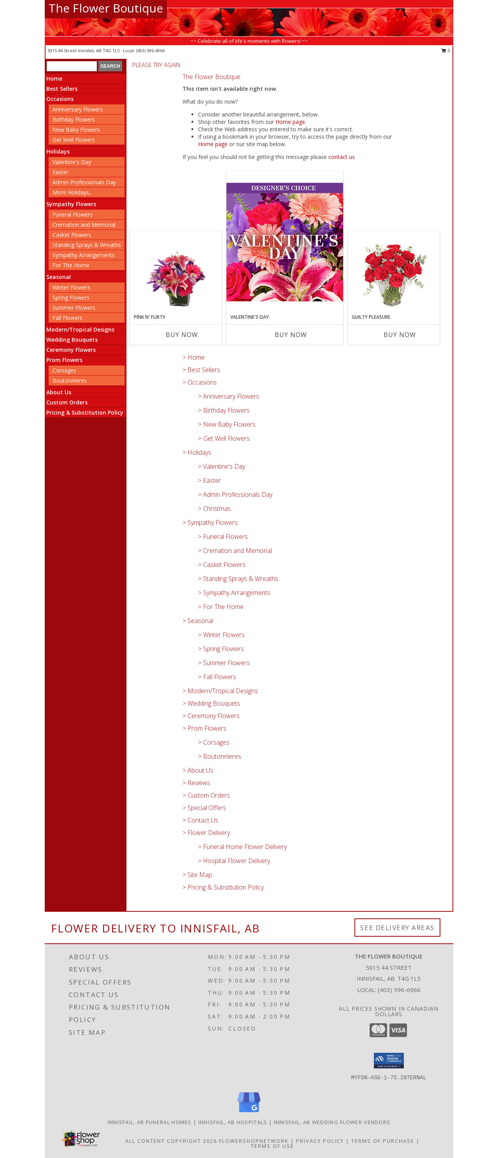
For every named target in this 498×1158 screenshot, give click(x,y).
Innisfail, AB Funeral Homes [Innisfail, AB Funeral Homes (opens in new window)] (150, 1122)
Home (54, 78)
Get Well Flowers (74, 139)
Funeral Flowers (73, 214)
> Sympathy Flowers (210, 522)
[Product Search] (72, 66)
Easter (60, 172)
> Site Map (197, 874)
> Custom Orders (206, 795)
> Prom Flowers (204, 728)
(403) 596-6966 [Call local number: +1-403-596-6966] (150, 50)
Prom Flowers (64, 360)
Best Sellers (61, 88)
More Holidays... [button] (73, 192)
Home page (290, 121)
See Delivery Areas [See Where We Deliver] (397, 927)
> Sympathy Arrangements (234, 592)
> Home (193, 357)
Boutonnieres (70, 380)
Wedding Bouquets (72, 339)
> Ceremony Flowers (211, 715)
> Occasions (199, 382)
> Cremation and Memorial (235, 550)
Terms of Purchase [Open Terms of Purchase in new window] (382, 1140)
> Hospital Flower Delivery (234, 860)
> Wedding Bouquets (211, 703)
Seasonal (58, 277)
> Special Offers (204, 807)
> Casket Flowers (221, 564)
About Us (58, 392)
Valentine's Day (72, 162)
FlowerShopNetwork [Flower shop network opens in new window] (254, 1140)
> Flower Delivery (206, 832)
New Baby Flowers (76, 129)
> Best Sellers (201, 369)
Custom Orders (67, 402)
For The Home (71, 265)
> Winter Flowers (221, 634)
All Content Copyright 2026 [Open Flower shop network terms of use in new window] (171, 1140)
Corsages (64, 370)
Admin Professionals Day (84, 182)
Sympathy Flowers (71, 204)
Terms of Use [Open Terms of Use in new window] (272, 1145)
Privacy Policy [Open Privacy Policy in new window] (320, 1140)
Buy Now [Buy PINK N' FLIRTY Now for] (182, 334)
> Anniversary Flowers (228, 396)
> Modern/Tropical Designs (220, 691)
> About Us (197, 770)
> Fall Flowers (217, 677)
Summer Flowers (74, 307)
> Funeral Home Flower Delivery (242, 846)
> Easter (209, 480)
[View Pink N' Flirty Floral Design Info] (176, 272)
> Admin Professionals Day (235, 494)
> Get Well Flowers (224, 438)
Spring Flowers (71, 297)
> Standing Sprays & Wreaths (238, 578)
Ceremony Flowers (71, 349)
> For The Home (221, 606)
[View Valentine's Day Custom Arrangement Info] (284, 242)
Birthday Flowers (74, 119)
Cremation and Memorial (84, 224)
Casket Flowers (72, 234)
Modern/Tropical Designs (80, 329)
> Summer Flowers (224, 662)
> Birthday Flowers (224, 410)
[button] (389, 1060)
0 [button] (446, 50)
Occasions (60, 98)
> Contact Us (200, 820)
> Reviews (196, 782)
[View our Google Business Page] (249, 1112)
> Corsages (214, 742)
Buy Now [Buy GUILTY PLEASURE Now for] (400, 334)
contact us (341, 157)
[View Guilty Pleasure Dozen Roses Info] (393, 272)
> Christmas (214, 508)
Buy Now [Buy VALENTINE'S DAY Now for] (291, 334)
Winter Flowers (71, 287)
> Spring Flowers (221, 648)
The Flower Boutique (106, 8)
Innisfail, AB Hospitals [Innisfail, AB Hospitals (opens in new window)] (232, 1122)
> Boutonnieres (219, 756)
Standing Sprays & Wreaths (87, 245)
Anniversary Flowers (78, 109)
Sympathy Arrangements (84, 255)
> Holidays (196, 452)
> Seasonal (197, 620)
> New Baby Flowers (227, 424)
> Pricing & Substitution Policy (223, 887)
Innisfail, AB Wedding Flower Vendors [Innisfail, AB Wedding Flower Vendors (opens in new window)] (332, 1122)
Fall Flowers (67, 317)
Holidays (58, 151)
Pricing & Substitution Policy (84, 412)
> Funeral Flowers (223, 536)
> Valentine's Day (221, 466)
